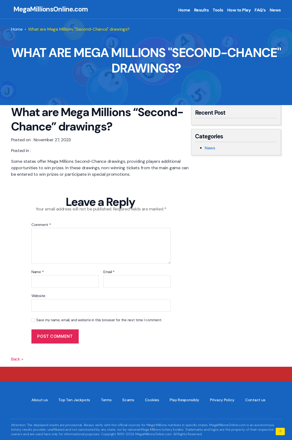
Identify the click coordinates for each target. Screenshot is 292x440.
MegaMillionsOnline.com (50, 9)
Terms (106, 399)
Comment (41, 225)
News (275, 10)
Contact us (255, 399)
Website (38, 295)
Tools (218, 10)
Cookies (152, 399)
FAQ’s (260, 10)
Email (109, 272)
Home (184, 10)
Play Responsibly (184, 399)
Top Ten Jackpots (74, 399)
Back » (17, 359)
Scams (128, 399)
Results (201, 10)
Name (37, 272)
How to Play (239, 10)
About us (39, 399)
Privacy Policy (222, 399)
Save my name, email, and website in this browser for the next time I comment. (99, 320)
